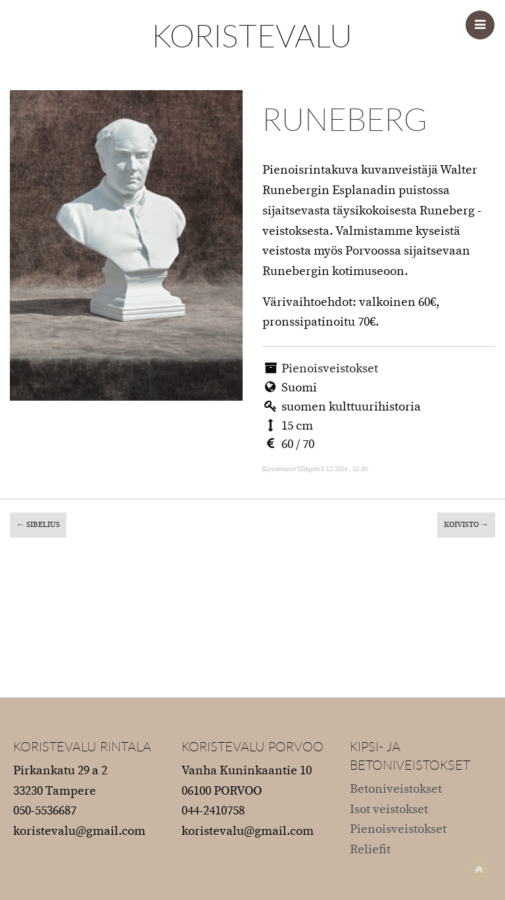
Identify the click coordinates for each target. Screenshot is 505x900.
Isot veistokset (389, 809)
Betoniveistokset (396, 789)
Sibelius (38, 525)
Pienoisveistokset (329, 369)
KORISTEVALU (252, 35)
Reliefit (370, 849)
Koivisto (466, 525)
